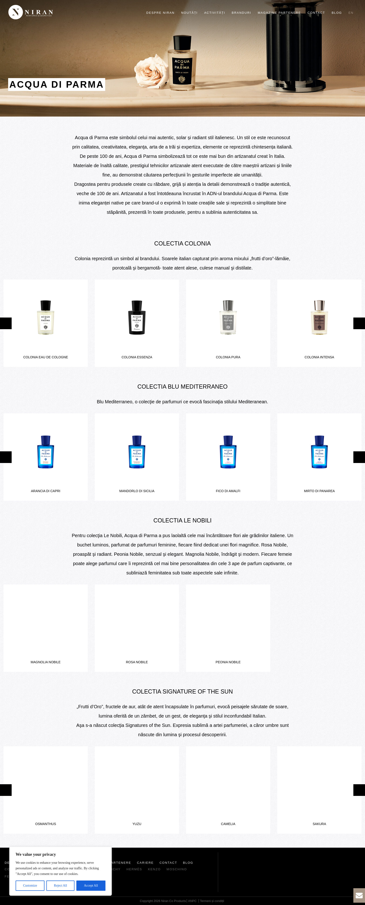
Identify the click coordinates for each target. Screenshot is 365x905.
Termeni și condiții (212, 901)
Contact (316, 12)
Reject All (60, 885)
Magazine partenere (279, 12)
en (351, 12)
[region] (60, 871)
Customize (30, 885)
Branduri (241, 12)
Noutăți (189, 12)
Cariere (145, 862)
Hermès (134, 869)
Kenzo (154, 869)
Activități (214, 12)
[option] (45, 323)
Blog (337, 12)
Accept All (91, 885)
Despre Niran (160, 12)
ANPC (192, 901)
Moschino (177, 869)
